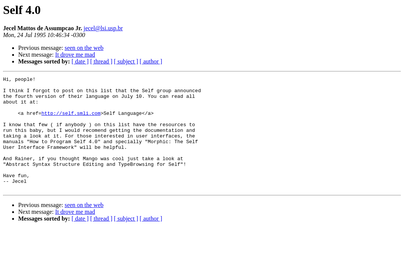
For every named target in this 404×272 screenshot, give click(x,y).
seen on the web (84, 48)
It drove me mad (75, 54)
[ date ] (80, 61)
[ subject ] (126, 61)
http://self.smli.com (70, 120)
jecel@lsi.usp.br (103, 28)
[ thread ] (101, 61)
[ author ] (151, 61)
